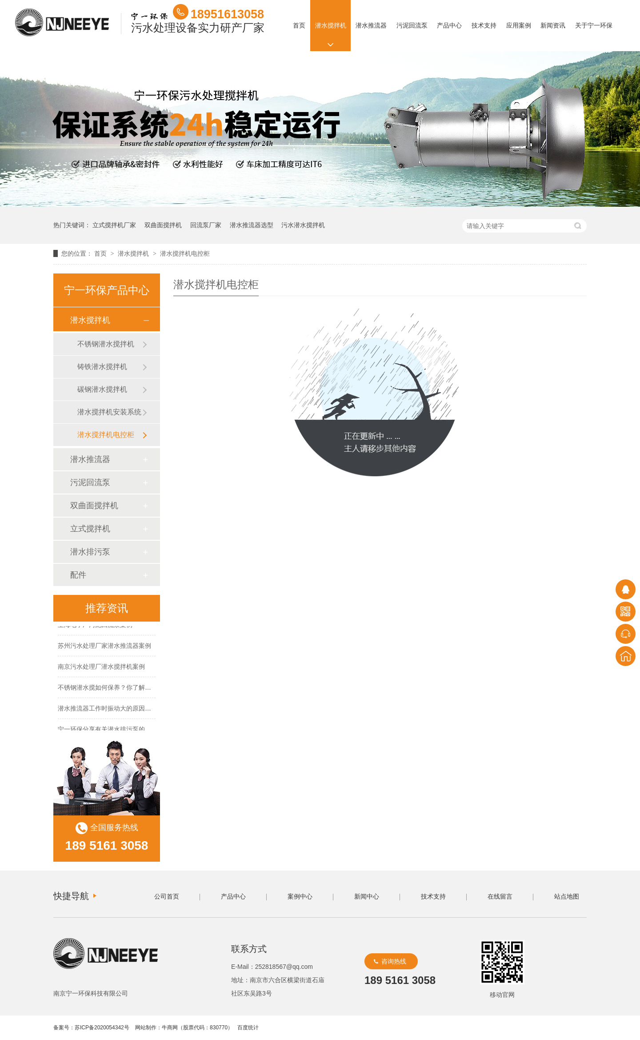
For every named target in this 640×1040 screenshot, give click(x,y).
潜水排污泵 (90, 551)
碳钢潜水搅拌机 (102, 389)
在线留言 (500, 896)
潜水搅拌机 (330, 25)
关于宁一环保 (593, 25)
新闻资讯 (552, 25)
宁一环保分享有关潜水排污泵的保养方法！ (117, 730)
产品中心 (449, 25)
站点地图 (566, 896)
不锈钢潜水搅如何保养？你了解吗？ (107, 688)
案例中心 (300, 896)
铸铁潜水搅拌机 (102, 366)
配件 (78, 574)
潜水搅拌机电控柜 (185, 253)
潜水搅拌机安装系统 (109, 412)
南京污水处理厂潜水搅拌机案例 (101, 667)
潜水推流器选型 (251, 225)
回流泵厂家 (205, 225)
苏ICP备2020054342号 (102, 1027)
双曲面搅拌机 (163, 225)
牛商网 (170, 1027)
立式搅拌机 (90, 528)
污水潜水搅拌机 (303, 225)
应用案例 (518, 25)
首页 (299, 25)
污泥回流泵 (412, 25)
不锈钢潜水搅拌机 (105, 344)
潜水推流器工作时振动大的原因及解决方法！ (120, 709)
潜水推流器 (371, 25)
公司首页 (166, 896)
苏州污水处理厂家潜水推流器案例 (104, 646)
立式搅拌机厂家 (114, 225)
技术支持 (484, 25)
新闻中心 (366, 896)
